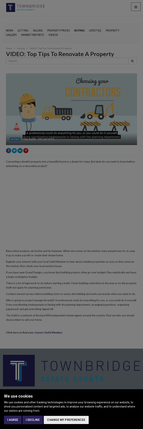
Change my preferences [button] (66, 419)
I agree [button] (12, 419)
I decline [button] (33, 419)
